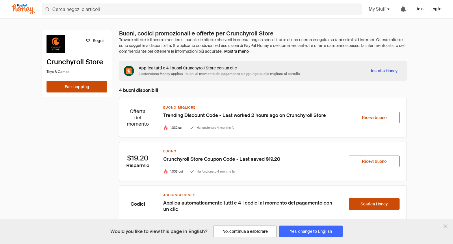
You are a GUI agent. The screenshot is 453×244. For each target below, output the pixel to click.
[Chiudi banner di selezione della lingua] (445, 226)
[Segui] (94, 40)
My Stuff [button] (379, 9)
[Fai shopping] (77, 86)
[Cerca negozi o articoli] (202, 9)
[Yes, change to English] (311, 231)
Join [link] (420, 9)
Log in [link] (435, 9)
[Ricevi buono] (374, 117)
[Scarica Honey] (374, 204)
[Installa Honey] (384, 71)
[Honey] (23, 9)
